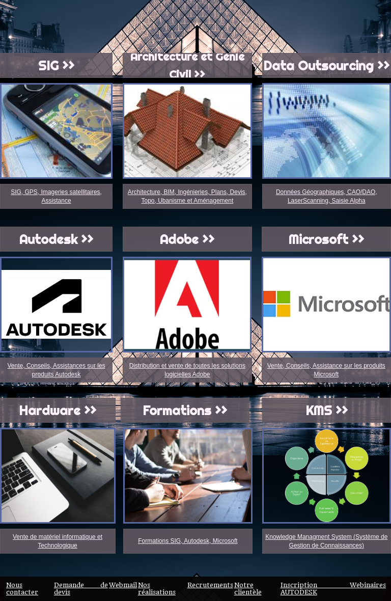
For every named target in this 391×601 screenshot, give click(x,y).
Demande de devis (81, 589)
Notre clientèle (248, 589)
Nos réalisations (157, 589)
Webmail (123, 585)
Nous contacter (22, 589)
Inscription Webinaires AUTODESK (333, 589)
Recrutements (210, 585)
